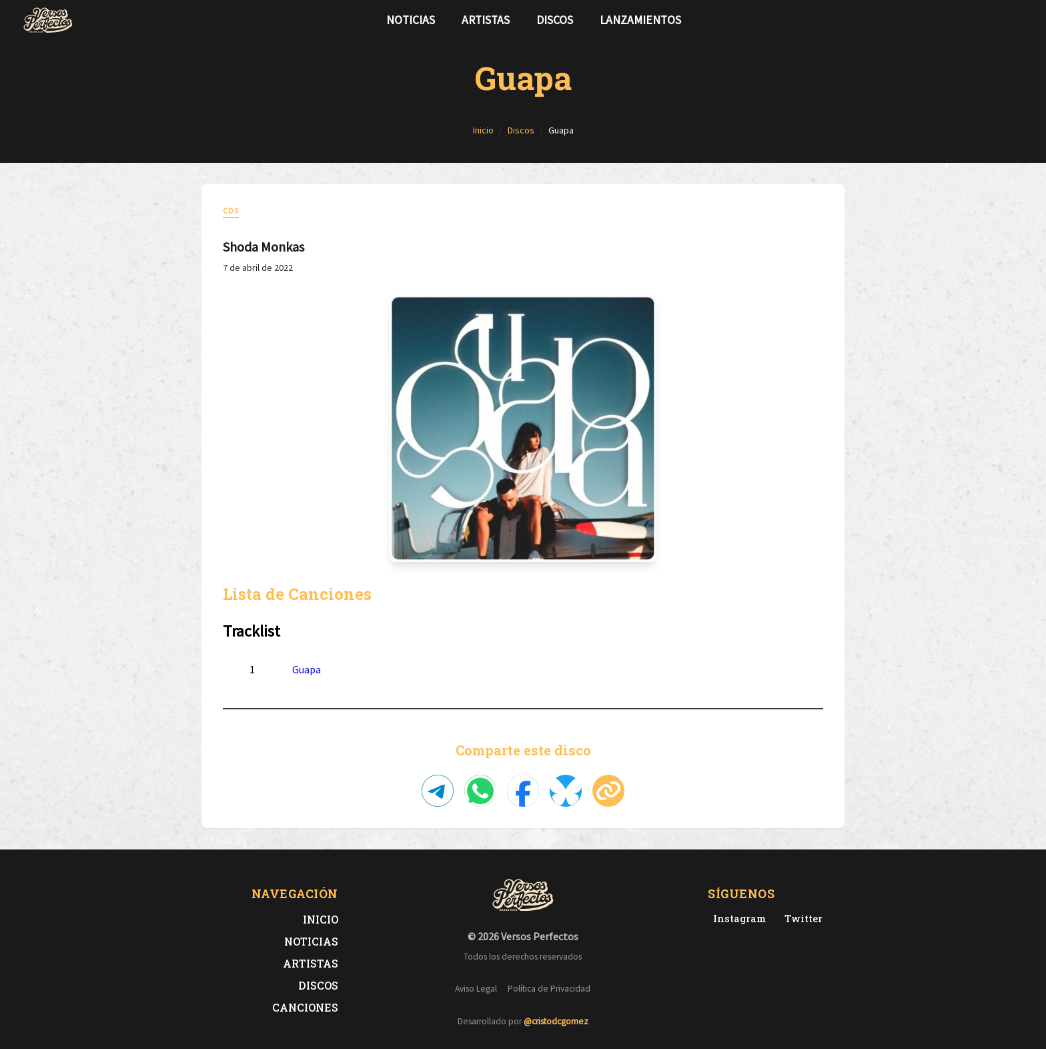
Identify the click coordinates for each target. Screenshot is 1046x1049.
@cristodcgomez (556, 1021)
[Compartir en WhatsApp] (480, 791)
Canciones (305, 1007)
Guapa (306, 669)
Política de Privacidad (549, 988)
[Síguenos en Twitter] (998, 20)
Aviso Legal (476, 988)
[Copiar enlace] (608, 791)
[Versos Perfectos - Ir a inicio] (48, 20)
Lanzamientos (640, 20)
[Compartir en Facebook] (523, 791)
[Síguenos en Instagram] (1019, 20)
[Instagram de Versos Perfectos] (737, 918)
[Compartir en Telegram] (438, 791)
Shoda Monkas (263, 246)
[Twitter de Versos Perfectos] (801, 918)
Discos (554, 20)
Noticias (410, 20)
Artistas (486, 20)
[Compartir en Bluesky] (566, 791)
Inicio (320, 919)
